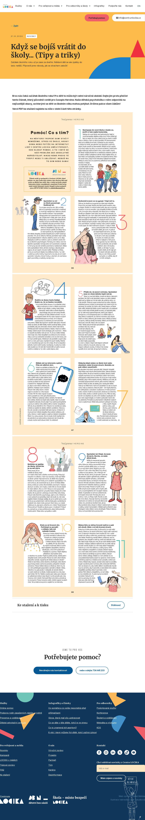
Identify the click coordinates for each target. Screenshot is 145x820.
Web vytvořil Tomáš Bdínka (132, 796)
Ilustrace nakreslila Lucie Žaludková (127, 799)
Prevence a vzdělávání (11, 718)
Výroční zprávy (55, 750)
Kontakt (129, 6)
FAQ (2, 770)
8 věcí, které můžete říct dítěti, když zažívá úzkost (72, 732)
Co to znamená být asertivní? (62, 727)
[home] (8, 6)
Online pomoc (6, 708)
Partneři (52, 760)
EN (139, 6)
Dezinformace (55, 775)
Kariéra (51, 770)
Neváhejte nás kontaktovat (53, 670)
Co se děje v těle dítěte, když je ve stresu (67, 722)
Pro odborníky (104, 703)
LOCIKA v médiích (8, 760)
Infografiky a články (59, 703)
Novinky (4, 750)
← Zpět (14, 26)
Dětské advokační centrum (13, 722)
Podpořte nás (114, 6)
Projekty (52, 755)
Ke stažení (5, 775)
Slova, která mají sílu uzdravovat (64, 718)
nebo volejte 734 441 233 (92, 670)
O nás (51, 745)
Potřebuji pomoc (97, 18)
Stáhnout (116, 605)
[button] (30, 6)
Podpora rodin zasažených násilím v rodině (21, 713)
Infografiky (99, 6)
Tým (50, 765)
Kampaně (4, 755)
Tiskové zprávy (7, 765)
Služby (18, 6)
